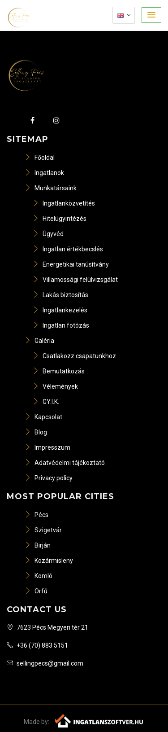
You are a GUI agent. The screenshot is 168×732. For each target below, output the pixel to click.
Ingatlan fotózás (61, 325)
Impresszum (47, 447)
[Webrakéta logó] (99, 720)
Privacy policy (49, 478)
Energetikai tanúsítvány (71, 264)
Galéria (39, 340)
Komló (38, 575)
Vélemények (55, 386)
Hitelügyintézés (59, 218)
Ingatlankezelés (60, 310)
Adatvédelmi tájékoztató (65, 462)
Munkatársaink (51, 188)
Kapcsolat (43, 417)
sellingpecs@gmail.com (45, 663)
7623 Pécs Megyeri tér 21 (47, 627)
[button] (151, 15)
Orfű (36, 591)
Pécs (36, 514)
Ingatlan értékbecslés (68, 249)
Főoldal (40, 157)
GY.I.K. (46, 401)
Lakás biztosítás (60, 294)
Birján (38, 545)
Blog (36, 432)
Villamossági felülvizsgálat (75, 279)
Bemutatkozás (59, 371)
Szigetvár (43, 530)
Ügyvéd (48, 233)
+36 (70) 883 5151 (37, 645)
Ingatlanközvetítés (64, 203)
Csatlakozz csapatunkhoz (74, 355)
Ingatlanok (44, 172)
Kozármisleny (49, 560)
